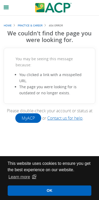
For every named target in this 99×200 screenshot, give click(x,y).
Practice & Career (30, 25)
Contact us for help (65, 118)
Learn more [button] (19, 177)
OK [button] (50, 190)
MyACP (28, 118)
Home (8, 25)
